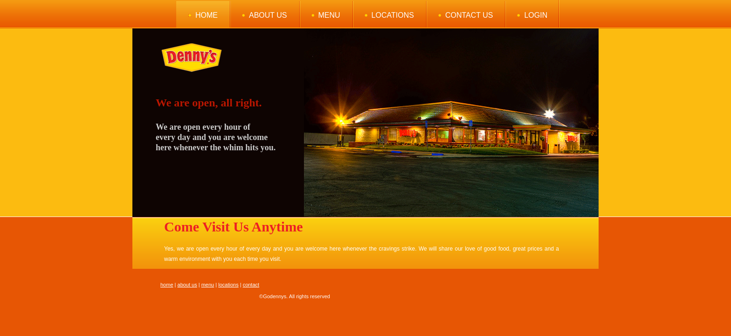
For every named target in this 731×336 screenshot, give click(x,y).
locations (228, 284)
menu (207, 284)
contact (251, 284)
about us (187, 284)
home (166, 284)
